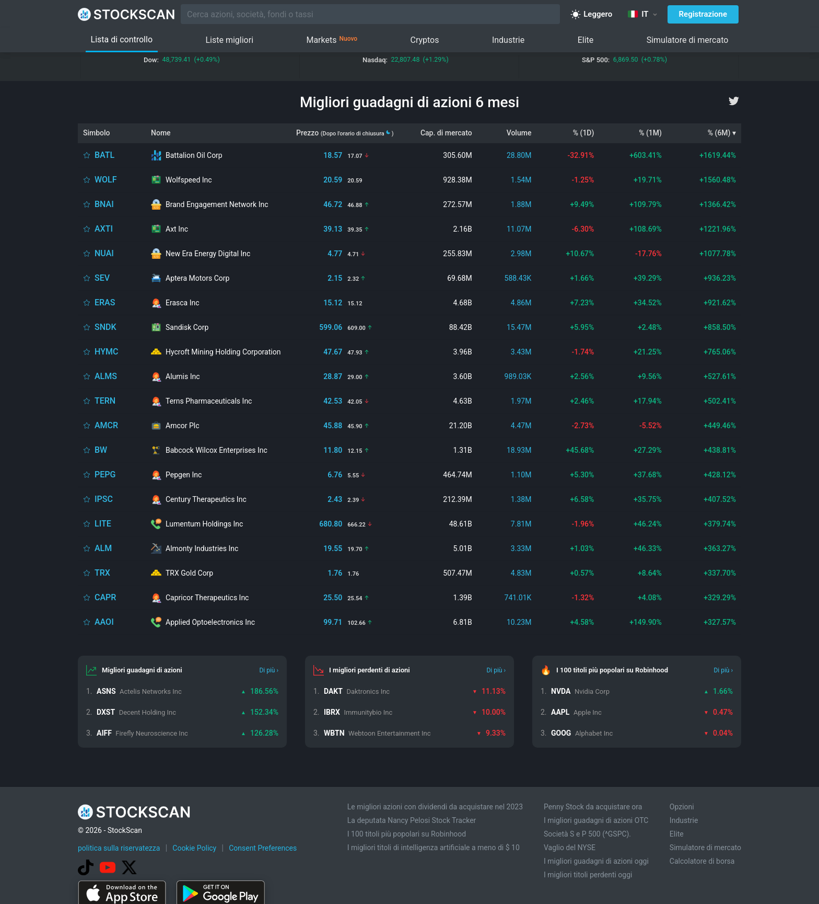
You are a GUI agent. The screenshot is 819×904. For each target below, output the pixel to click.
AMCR (106, 425)
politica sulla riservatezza (119, 848)
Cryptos (424, 40)
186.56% (259, 691)
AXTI (104, 229)
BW (101, 450)
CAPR (105, 597)
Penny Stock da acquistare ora (593, 807)
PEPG (105, 474)
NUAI (104, 253)
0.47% (718, 712)
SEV (102, 278)
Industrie (508, 40)
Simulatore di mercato (688, 40)
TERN (105, 401)
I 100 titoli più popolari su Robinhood (406, 834)
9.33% (491, 733)
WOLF (106, 180)
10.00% (489, 712)
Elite (586, 40)
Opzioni (682, 807)
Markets (331, 40)
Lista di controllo (122, 39)
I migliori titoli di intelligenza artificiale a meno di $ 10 (433, 847)
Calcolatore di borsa (702, 861)
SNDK (105, 327)
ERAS (105, 302)
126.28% (259, 733)
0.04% (718, 733)
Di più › (268, 670)
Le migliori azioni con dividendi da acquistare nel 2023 (435, 807)
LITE (103, 524)
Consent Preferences (263, 848)
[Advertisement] (409, 874)
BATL (104, 155)
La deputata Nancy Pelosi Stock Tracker (411, 820)
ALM (103, 548)
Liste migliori (229, 40)
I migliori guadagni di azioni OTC (596, 820)
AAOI (104, 622)
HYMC (106, 352)
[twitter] (734, 101)
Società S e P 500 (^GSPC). (587, 834)
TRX (102, 573)
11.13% (489, 691)
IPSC (104, 499)
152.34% (259, 712)
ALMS (106, 376)
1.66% (718, 691)
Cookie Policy (194, 848)
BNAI (104, 204)
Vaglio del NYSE (569, 847)
